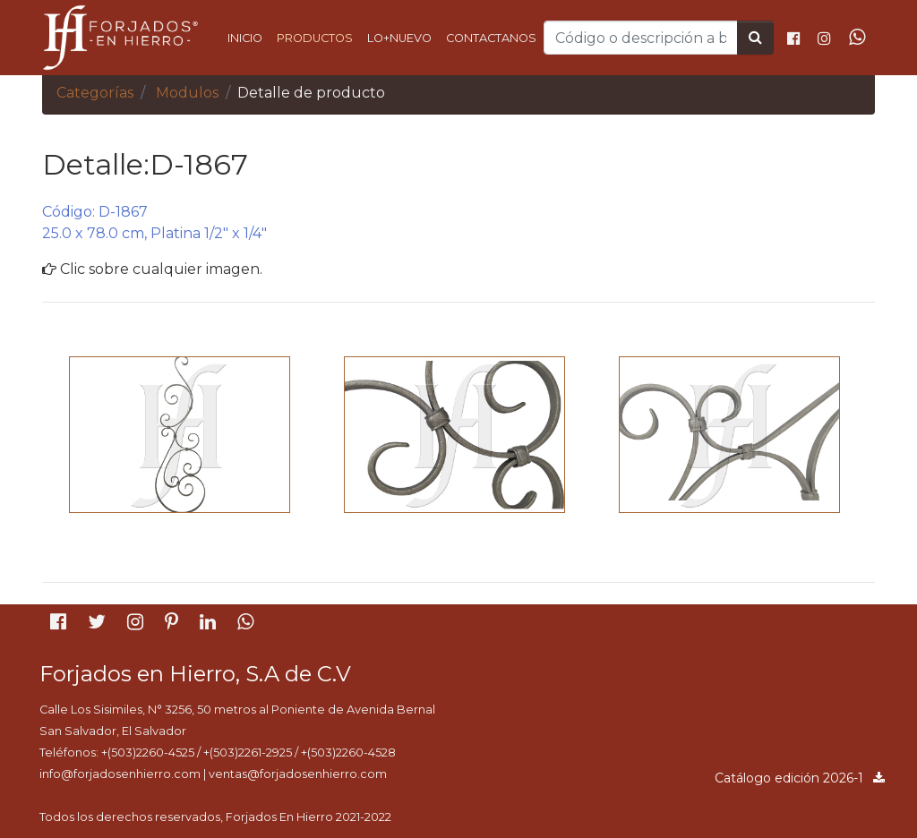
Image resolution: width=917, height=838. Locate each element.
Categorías (94, 92)
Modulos (187, 92)
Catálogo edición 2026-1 (801, 778)
